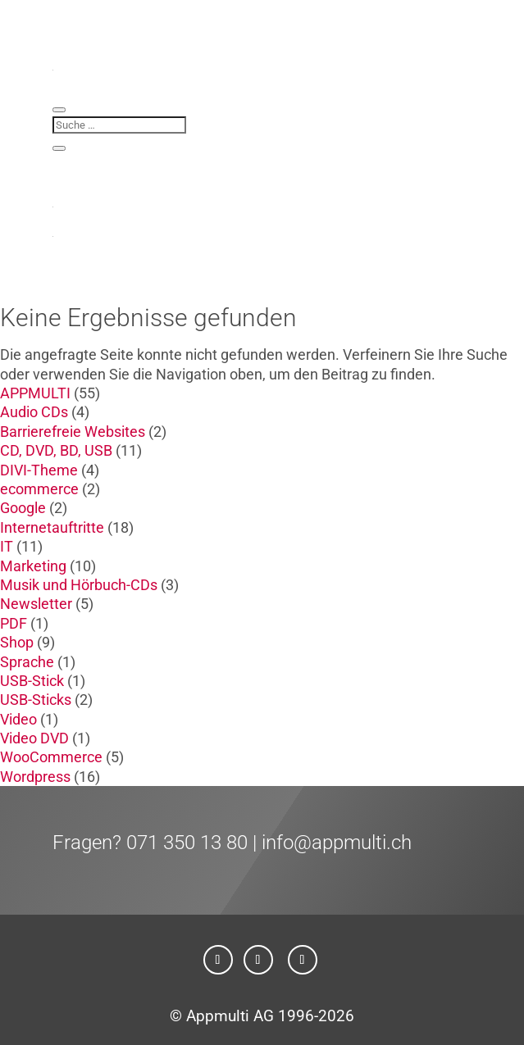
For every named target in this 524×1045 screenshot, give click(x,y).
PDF (13, 623)
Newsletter (36, 603)
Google (23, 507)
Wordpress (35, 776)
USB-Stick (32, 680)
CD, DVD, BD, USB (56, 450)
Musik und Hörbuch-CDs (78, 584)
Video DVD (34, 738)
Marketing (33, 566)
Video (18, 719)
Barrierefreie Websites (72, 431)
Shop (17, 642)
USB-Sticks (35, 699)
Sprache (27, 661)
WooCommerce (51, 757)
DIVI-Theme (39, 470)
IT (6, 546)
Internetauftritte (52, 527)
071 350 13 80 (187, 842)
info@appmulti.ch (337, 842)
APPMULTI (35, 393)
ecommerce (39, 489)
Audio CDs (34, 411)
